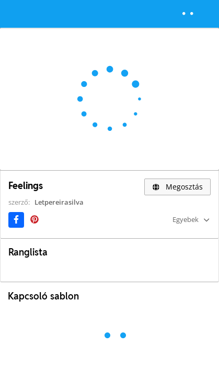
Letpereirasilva (59, 202)
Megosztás (177, 187)
